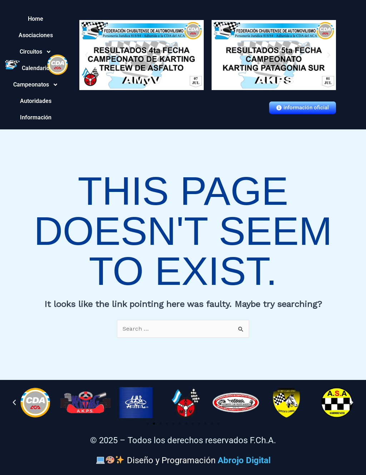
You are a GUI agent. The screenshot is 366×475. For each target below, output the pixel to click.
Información (36, 117)
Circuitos (36, 51)
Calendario (36, 68)
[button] (86, 55)
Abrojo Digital (244, 460)
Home (36, 18)
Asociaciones (36, 35)
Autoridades (36, 101)
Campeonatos (36, 84)
